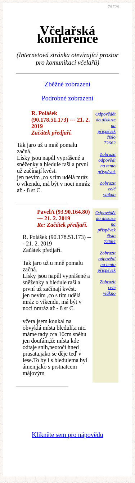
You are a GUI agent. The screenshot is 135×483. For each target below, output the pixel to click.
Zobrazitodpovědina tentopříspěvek (107, 163)
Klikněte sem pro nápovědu (67, 434)
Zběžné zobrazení (67, 84)
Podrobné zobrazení (67, 98)
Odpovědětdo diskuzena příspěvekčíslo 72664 (105, 227)
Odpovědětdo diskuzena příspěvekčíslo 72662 (105, 128)
